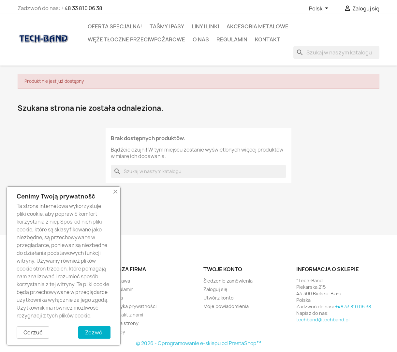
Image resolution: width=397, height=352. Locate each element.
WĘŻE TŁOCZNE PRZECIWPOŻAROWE (136, 39)
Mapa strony (124, 323)
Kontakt (267, 39)
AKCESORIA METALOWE (257, 26)
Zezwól (94, 332)
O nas (201, 39)
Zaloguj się (215, 289)
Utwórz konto (218, 298)
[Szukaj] (336, 52)
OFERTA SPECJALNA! (115, 26)
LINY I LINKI (205, 26)
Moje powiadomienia (226, 306)
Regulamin (231, 39)
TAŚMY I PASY (167, 26)
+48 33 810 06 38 (81, 8)
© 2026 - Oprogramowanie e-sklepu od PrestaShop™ (198, 343)
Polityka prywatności (133, 306)
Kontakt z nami (126, 315)
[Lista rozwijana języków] (320, 9)
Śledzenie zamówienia (228, 281)
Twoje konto (222, 269)
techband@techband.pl (322, 319)
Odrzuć (32, 332)
